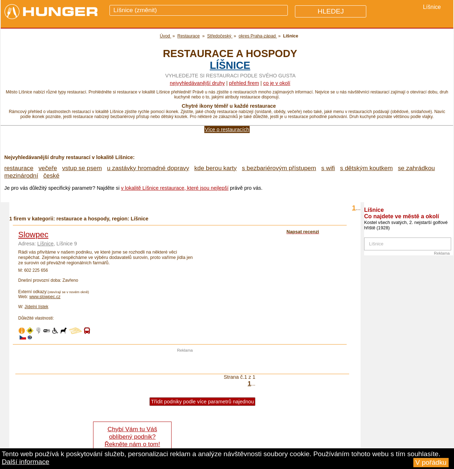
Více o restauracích (227, 129)
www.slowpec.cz (44, 296)
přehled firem (244, 83)
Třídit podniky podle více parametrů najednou (202, 401)
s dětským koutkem (366, 168)
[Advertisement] (185, 363)
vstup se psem (82, 168)
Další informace (25, 461)
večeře (48, 168)
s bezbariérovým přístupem (279, 168)
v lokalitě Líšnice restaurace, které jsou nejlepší (175, 188)
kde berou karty (215, 168)
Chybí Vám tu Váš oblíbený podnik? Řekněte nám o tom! (132, 436)
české (51, 175)
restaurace (19, 168)
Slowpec (33, 234)
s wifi (328, 168)
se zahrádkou (416, 168)
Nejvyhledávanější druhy (197, 83)
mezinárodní (21, 175)
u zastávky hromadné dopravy (148, 168)
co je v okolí (276, 83)
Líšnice (230, 65)
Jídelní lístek (37, 306)
